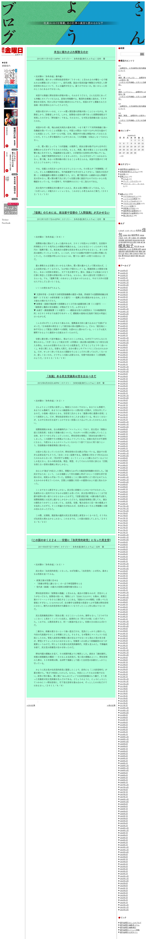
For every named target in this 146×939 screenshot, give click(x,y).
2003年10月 (124, 852)
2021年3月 (124, 415)
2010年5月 (124, 725)
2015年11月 (124, 566)
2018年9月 (124, 484)
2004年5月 (124, 838)
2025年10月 (124, 285)
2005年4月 (124, 823)
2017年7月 (124, 518)
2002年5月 (124, 893)
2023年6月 (124, 352)
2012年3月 (124, 672)
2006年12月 (124, 799)
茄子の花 (121, 253)
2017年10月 (124, 511)
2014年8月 (124, 602)
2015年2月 (124, 588)
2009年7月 (124, 749)
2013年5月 (124, 638)
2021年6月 (124, 408)
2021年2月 (124, 417)
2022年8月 (124, 376)
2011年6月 (124, 693)
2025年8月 (124, 290)
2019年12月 (124, 451)
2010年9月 (124, 715)
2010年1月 (124, 734)
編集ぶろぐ (124, 194)
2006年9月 (124, 804)
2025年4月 (124, 300)
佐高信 (138, 230)
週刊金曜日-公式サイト (129, 932)
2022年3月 (124, 388)
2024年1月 (124, 335)
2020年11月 (124, 424)
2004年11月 (124, 830)
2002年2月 (124, 900)
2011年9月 (124, 686)
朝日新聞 (123, 242)
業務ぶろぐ (124, 177)
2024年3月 (124, 331)
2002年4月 (124, 895)
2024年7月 (124, 321)
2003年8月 (124, 857)
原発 (129, 235)
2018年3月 (124, 499)
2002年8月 (124, 886)
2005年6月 (124, 818)
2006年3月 (124, 814)
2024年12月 (124, 309)
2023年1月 (124, 364)
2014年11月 (124, 595)
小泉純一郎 (135, 238)
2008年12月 (124, 766)
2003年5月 (124, 864)
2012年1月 (124, 677)
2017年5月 (124, 523)
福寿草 (143, 249)
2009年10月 (124, 742)
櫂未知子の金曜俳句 (131, 213)
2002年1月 (124, 903)
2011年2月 (124, 703)
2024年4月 (124, 328)
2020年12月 (124, 422)
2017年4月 (124, 525)
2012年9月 (124, 658)
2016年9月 (124, 542)
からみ (125, 179)
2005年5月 (124, 821)
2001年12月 (124, 905)
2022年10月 (124, 372)
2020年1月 (124, 448)
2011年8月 (124, 689)
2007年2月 (124, 794)
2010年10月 (124, 713)
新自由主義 (136, 240)
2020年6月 (124, 436)
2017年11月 (124, 509)
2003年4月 (124, 867)
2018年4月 (124, 497)
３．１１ (121, 258)
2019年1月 (124, 475)
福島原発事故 (130, 251)
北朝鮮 (125, 235)
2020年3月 (124, 444)
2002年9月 (124, 883)
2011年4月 (124, 698)
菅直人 (127, 253)
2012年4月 (124, 669)
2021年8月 (124, 403)
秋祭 (136, 251)
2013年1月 (124, 648)
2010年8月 (124, 718)
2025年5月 (124, 297)
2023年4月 (124, 357)
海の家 (142, 246)
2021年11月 (124, 396)
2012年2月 (124, 674)
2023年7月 (124, 350)
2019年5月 (124, 468)
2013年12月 (124, 621)
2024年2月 (124, 333)
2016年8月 (124, 545)
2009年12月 (124, 737)
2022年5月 (124, 384)
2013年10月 (124, 626)
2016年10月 (124, 540)
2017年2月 (124, 530)
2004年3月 (124, 840)
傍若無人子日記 (129, 208)
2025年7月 (124, 292)
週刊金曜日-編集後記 (128, 927)
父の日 (129, 249)
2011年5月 (124, 696)
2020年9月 (124, 429)
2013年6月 (124, 636)
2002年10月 (124, 881)
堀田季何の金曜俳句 (128, 169)
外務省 (142, 235)
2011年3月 (124, 701)
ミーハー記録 (128, 206)
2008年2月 (124, 780)
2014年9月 (124, 600)
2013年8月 (124, 631)
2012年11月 (124, 653)
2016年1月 (124, 561)
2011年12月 (124, 679)
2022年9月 (124, 374)
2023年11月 (124, 340)
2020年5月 (124, 439)
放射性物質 (128, 240)
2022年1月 (124, 393)
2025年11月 (124, 283)
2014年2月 (124, 617)
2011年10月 (124, 684)
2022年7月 (124, 379)
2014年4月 (124, 612)
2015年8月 (124, 573)
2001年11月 (124, 907)
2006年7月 (124, 809)
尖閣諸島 (142, 238)
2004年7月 (124, 833)
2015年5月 (124, 581)
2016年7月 (124, 547)
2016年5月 (124, 552)
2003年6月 (124, 862)
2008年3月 (124, 778)
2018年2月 (124, 501)
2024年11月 (124, 312)
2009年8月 (124, 746)
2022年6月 (124, 381)
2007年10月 (124, 787)
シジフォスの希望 (130, 199)
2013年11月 (124, 624)
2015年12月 (124, 564)
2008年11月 (124, 768)
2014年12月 (124, 593)
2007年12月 (124, 785)
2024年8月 (124, 319)
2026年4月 (124, 271)
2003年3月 (124, 869)
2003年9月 (124, 855)
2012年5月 (124, 667)
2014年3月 (124, 614)
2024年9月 (124, 316)
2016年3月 (124, 557)
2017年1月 (124, 533)
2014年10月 (124, 597)
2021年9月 (124, 400)
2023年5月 (124, 355)
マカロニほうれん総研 (131, 203)
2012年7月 (124, 662)
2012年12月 (124, 650)
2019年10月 (124, 456)
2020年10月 (124, 427)
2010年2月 (124, 732)
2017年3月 (124, 528)
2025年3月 (124, 302)
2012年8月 (124, 660)
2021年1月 (124, 420)
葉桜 (131, 253)
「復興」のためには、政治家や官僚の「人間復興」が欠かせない (71, 212)
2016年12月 (124, 535)
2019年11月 (124, 453)
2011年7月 (124, 691)
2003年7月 (124, 859)
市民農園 (121, 240)
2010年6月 (124, 722)
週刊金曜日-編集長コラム (129, 925)
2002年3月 (124, 898)
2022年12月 (124, 367)
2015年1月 (124, 590)
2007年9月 (124, 790)
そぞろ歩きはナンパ (131, 196)
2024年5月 (124, 326)
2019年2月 (124, 472)
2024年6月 (124, 323)
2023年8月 (124, 347)
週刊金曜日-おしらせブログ (130, 923)
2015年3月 (124, 585)
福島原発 (121, 251)
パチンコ (132, 230)
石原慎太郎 (136, 249)
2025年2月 (124, 304)
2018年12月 (124, 477)
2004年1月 (124, 845)
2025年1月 (124, 307)
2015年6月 (124, 578)
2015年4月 (124, 583)
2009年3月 (124, 758)
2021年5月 (124, 410)
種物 (140, 251)
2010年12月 (124, 708)
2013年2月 (124, 646)
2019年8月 (124, 460)
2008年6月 (124, 773)
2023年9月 (124, 345)
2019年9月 (124, 458)
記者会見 (136, 253)
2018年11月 (124, 480)
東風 (138, 242)
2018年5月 (124, 494)
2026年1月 (124, 278)
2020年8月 (124, 432)
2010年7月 (124, 720)
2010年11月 (124, 710)
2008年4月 (124, 775)
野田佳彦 (127, 256)
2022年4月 (124, 386)
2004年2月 (124, 842)
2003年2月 (124, 871)
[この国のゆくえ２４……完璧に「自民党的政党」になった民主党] (71, 540)
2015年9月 (124, 571)
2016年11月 (124, 537)
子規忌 (120, 238)
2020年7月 (124, 434)
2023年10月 (124, 343)
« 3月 (122, 156)
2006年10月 (124, 802)
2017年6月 (124, 521)
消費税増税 (122, 249)
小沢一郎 (127, 238)
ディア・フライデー (131, 181)
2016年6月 (124, 549)
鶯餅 (136, 256)
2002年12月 (124, 876)
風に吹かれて (128, 216)
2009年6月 (124, 751)
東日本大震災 (132, 242)
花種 (143, 251)
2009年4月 (124, 756)
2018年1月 (124, 504)
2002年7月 (124, 888)
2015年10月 (124, 569)
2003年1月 (124, 874)
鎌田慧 (132, 256)
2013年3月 (124, 643)
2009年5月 (124, 754)
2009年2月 (124, 761)
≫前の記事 (111, 705)
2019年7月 (124, 463)
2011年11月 (124, 681)
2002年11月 (124, 879)
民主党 (136, 246)
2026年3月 (124, 273)
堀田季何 (135, 235)
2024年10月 (124, 314)
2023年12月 (124, 338)
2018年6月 (124, 492)
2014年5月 (124, 609)
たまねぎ (121, 230)
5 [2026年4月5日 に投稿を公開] (120, 143)
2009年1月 (124, 763)
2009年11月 (124, 739)
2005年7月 (124, 816)
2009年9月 (124, 744)
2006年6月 (124, 811)
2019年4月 (124, 470)
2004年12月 (124, 828)
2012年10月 (124, 655)
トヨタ (127, 230)
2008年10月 (124, 770)
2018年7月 (124, 489)
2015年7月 (124, 576)
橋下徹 (143, 242)
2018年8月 (124, 487)
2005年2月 (124, 826)
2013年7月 (124, 633)
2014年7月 (124, 605)
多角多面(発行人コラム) (129, 172)
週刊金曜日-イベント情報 (129, 930)
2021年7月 (124, 405)
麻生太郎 (142, 256)
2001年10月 (124, 910)
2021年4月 (124, 412)
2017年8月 (124, 516)
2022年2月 (124, 391)
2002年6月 (124, 891)
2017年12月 (124, 506)
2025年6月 (124, 295)
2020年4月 (124, 441)
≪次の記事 (31, 705)
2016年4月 (124, 554)
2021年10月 (124, 398)
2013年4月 (124, 641)
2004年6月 (124, 835)
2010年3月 (124, 730)
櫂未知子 (126, 245)
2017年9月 (124, 513)
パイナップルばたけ (131, 201)
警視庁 (141, 253)
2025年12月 (124, 280)
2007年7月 (124, 792)
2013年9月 (124, 629)
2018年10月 (124, 482)
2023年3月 (124, 360)
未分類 (122, 174)
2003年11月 (124, 850)
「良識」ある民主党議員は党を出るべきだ (71, 376)
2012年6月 (124, 665)
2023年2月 (124, 362)
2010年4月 (124, 727)
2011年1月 (124, 705)
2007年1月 (124, 797)
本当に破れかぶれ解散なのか (71, 52)
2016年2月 (124, 559)
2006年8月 (124, 806)
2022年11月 (124, 369)
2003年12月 (124, 847)
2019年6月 (124, 465)
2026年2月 (124, 275)
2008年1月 (124, 782)
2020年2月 (124, 446)
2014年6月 (124, 607)
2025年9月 (124, 288)
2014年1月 (124, 619)
